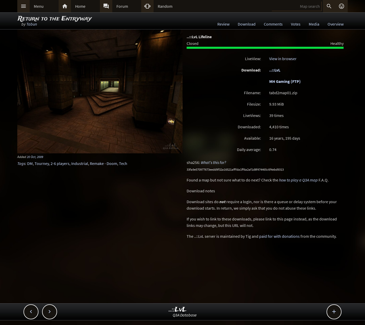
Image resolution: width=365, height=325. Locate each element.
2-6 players (60, 163)
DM (30, 163)
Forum (122, 6)
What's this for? (213, 162)
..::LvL (274, 70)
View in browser (283, 58)
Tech (123, 163)
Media (314, 24)
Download (247, 24)
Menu (39, 6)
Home (80, 6)
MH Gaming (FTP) (285, 81)
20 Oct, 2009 (35, 157)
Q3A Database (185, 315)
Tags (21, 163)
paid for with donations (279, 236)
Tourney (42, 163)
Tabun (31, 24)
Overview (336, 24)
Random (165, 6)
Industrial (79, 163)
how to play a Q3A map (298, 180)
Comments (273, 24)
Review (223, 24)
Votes (295, 24)
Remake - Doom (103, 163)
